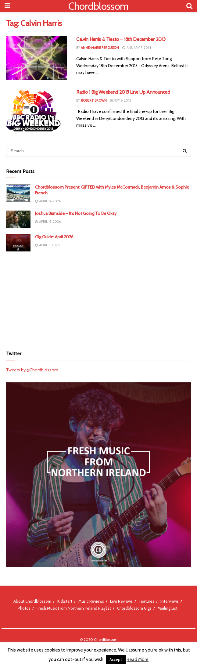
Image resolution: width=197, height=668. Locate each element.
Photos (24, 608)
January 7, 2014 (136, 47)
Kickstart (64, 601)
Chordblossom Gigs (134, 608)
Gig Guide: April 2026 (54, 237)
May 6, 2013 (120, 100)
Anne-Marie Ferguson (100, 47)
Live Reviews (121, 601)
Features (146, 601)
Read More (138, 659)
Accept (115, 659)
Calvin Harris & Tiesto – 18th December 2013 (120, 39)
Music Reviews (91, 601)
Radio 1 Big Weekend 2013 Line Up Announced (123, 92)
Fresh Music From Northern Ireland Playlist (74, 608)
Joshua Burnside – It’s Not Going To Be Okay (75, 213)
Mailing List (167, 608)
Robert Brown (94, 100)
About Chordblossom (32, 601)
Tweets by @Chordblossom (32, 370)
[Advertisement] (98, 299)
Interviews (169, 601)
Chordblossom (98, 6)
